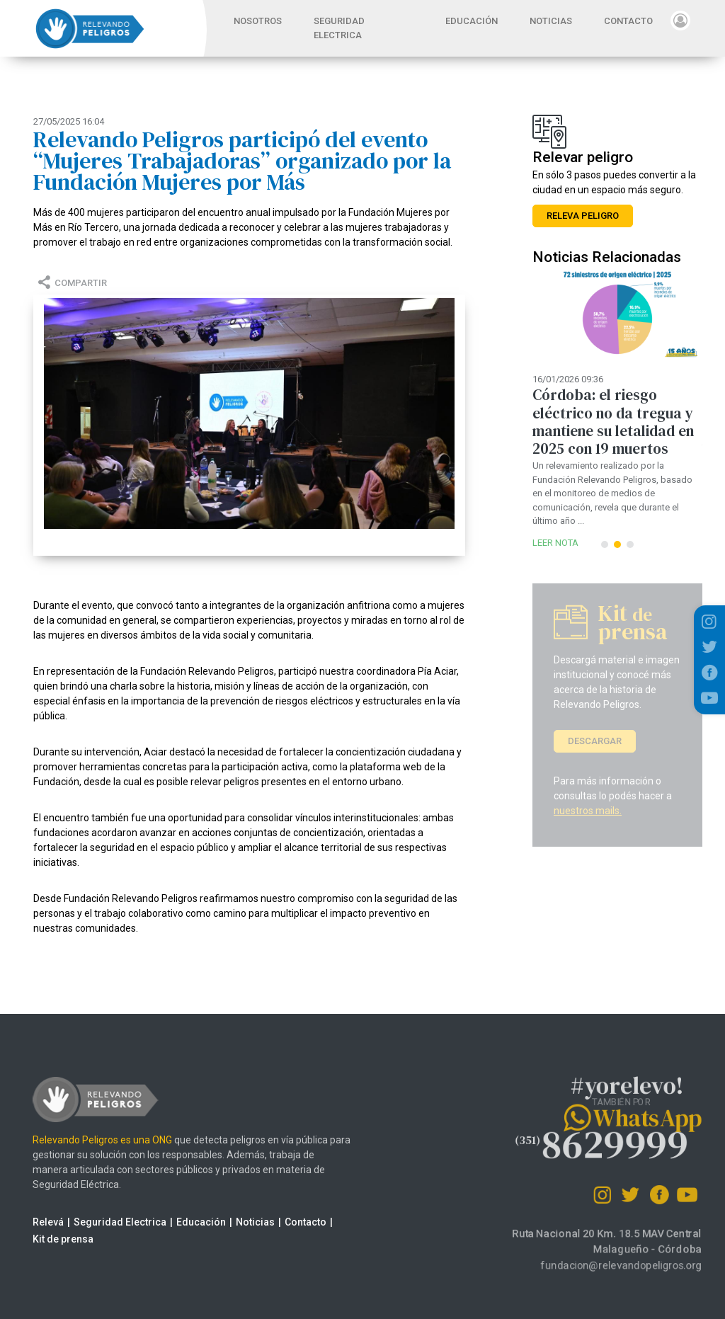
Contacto (291, 1222)
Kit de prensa (48, 1239)
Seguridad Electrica (105, 1222)
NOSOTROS (258, 21)
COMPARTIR (70, 283)
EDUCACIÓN (471, 21)
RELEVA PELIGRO (583, 215)
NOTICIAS (551, 21)
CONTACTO (628, 21)
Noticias (241, 1222)
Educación (187, 1222)
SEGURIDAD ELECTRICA (339, 28)
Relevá (34, 1222)
